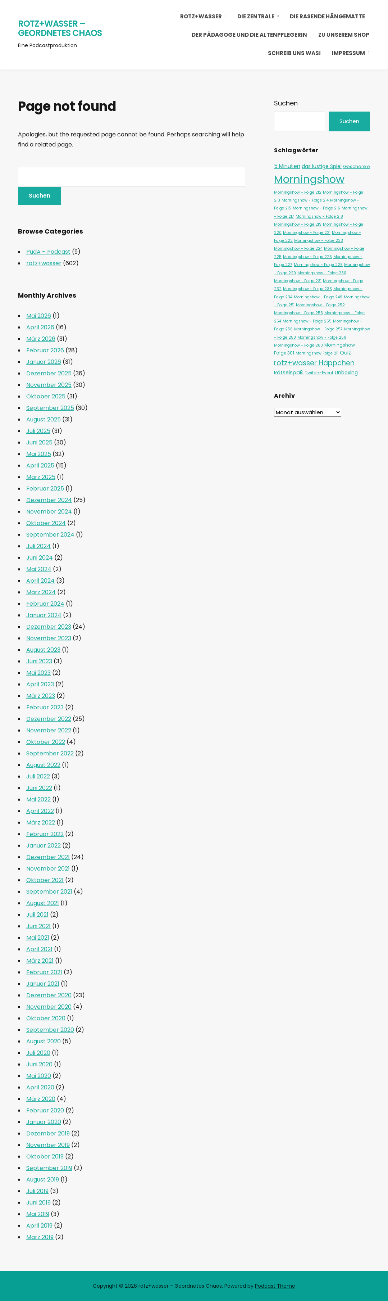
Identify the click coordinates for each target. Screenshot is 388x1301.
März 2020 (40, 1099)
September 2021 (49, 891)
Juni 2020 (39, 1064)
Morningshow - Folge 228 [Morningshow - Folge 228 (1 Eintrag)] (318, 264)
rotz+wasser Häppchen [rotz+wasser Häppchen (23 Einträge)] (314, 363)
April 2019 (39, 1225)
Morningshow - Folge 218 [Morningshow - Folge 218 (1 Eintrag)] (319, 216)
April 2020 (40, 1087)
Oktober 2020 (45, 1018)
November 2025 (49, 385)
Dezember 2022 (48, 719)
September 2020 (50, 1030)
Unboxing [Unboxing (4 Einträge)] (346, 372)
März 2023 (40, 696)
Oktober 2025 (45, 396)
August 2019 (42, 1179)
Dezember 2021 (48, 857)
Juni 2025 (39, 442)
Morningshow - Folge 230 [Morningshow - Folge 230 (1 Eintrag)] (321, 273)
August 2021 (42, 903)
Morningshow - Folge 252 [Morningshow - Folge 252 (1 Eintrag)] (320, 305)
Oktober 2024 (46, 523)
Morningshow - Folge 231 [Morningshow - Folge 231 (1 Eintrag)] (297, 281)
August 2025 (43, 419)
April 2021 (39, 949)
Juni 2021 (38, 926)
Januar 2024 (43, 615)
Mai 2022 (38, 799)
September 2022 (50, 753)
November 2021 (48, 868)
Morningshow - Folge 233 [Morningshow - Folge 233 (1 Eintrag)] (307, 289)
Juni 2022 (39, 788)
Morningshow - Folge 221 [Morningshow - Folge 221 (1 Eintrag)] (306, 232)
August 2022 (43, 765)
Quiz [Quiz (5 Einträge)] (345, 352)
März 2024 (41, 592)
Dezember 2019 (48, 1133)
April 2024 (40, 581)
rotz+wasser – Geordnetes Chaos (60, 28)
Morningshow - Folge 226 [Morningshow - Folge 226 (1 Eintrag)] (307, 256)
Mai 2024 (38, 569)
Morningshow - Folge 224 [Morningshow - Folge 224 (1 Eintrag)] (298, 248)
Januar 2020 (43, 1122)
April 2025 (40, 465)
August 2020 (43, 1041)
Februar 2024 (45, 604)
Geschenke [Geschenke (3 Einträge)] (356, 166)
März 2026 (40, 339)
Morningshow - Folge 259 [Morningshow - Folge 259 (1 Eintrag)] (321, 337)
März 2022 (40, 822)
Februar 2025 (45, 488)
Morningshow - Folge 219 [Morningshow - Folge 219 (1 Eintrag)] (297, 224)
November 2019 (48, 1145)
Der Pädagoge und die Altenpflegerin (249, 35)
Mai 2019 (37, 1214)
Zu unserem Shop (343, 35)
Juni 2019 (38, 1202)
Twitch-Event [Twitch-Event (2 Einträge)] (319, 373)
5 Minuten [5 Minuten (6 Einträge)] (287, 166)
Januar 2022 (43, 845)
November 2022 (48, 730)
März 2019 (40, 1237)
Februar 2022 (45, 834)
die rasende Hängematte (327, 16)
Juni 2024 (39, 558)
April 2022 (40, 811)
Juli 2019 (37, 1191)
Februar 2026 (45, 350)
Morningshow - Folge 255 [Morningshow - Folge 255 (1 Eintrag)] (307, 321)
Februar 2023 (45, 707)
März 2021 (40, 961)
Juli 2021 (37, 915)
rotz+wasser (201, 16)
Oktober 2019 (45, 1156)
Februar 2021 (44, 972)
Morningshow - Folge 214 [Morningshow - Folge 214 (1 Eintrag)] (305, 200)
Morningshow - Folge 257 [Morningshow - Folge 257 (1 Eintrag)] (318, 329)
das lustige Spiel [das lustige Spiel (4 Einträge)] (322, 166)
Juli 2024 (38, 546)
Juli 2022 (38, 776)
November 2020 (49, 1007)
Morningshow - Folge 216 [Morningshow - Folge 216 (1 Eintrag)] (316, 208)
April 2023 (40, 684)
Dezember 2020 (49, 995)
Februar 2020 (45, 1110)
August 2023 (43, 650)
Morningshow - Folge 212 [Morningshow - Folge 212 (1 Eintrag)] (297, 192)
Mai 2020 (38, 1076)
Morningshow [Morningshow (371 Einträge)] (309, 179)
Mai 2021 (37, 938)
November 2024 (49, 511)
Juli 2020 (38, 1053)
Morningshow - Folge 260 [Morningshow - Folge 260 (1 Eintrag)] (298, 345)
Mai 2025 (38, 454)
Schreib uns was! (294, 53)
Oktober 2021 (45, 880)
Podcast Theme (275, 1285)
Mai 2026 (38, 316)
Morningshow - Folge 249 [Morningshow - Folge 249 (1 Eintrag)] (318, 297)
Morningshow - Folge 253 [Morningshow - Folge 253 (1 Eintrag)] (298, 313)
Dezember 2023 (48, 627)
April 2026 (40, 327)
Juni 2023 (39, 661)
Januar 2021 (42, 984)
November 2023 (48, 638)
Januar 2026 (43, 362)
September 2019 (49, 1168)
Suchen (286, 103)
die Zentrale (255, 16)
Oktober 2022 (45, 742)
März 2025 (40, 477)
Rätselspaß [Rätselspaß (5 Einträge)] (288, 372)
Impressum (348, 53)
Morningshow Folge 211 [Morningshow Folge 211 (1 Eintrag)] (317, 353)
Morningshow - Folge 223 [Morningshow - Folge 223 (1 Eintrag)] (318, 240)
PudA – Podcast (48, 252)
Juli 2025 (38, 431)
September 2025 (50, 408)
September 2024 (50, 534)
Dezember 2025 (49, 373)
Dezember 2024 (49, 500)
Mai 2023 (38, 673)
